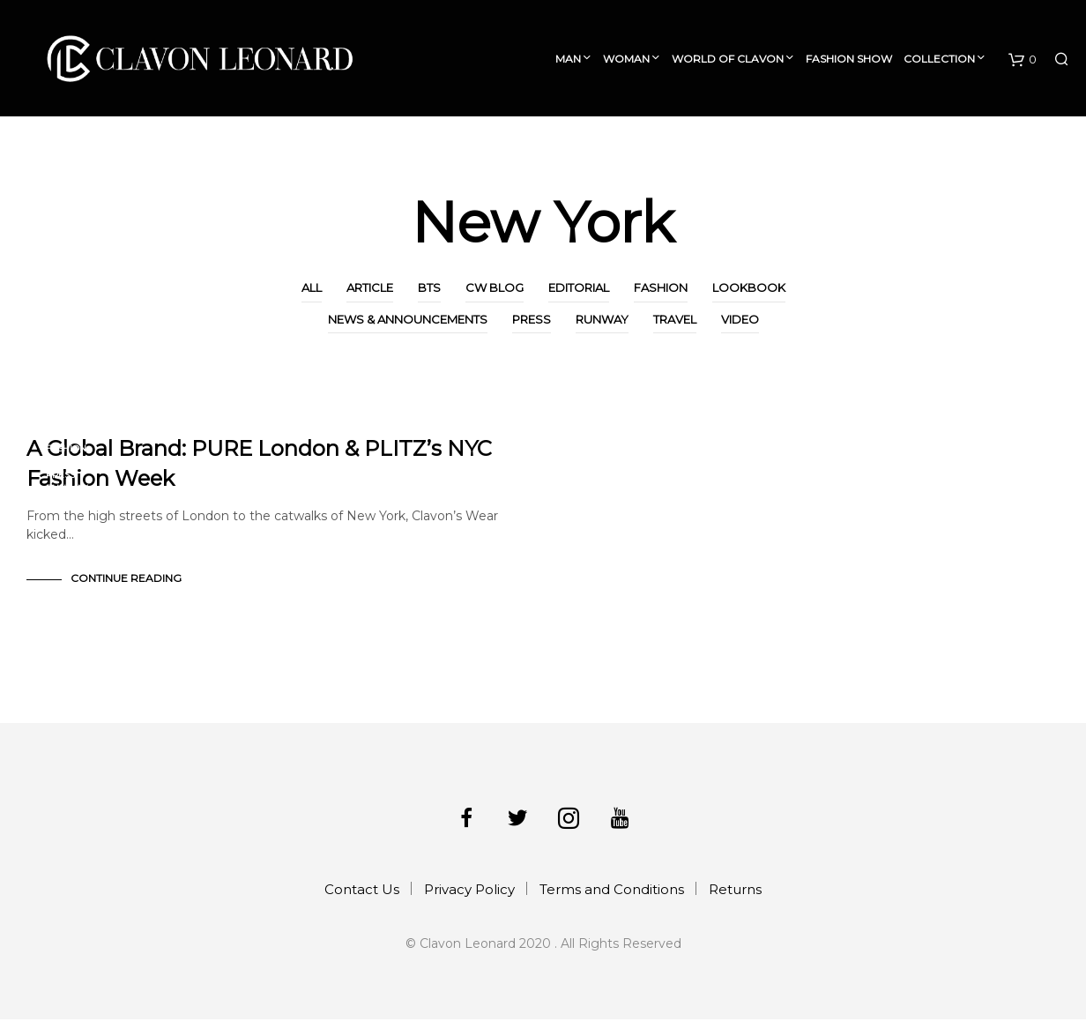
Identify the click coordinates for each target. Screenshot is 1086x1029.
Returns (735, 899)
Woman (626, 58)
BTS (429, 287)
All (311, 287)
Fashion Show (849, 58)
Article (369, 287)
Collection (939, 58)
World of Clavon (728, 58)
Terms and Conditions (611, 899)
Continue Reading (126, 587)
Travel (674, 319)
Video (740, 319)
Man (568, 58)
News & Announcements (407, 319)
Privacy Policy (469, 899)
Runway (602, 319)
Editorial (578, 287)
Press (531, 319)
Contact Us (361, 899)
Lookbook (748, 287)
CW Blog (494, 287)
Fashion (661, 287)
